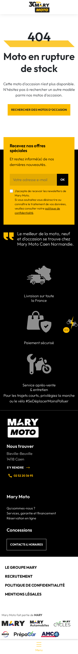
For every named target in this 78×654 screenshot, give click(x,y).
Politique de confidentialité (35, 585)
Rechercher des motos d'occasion (39, 110)
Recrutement (19, 576)
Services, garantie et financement (31, 513)
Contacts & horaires (26, 544)
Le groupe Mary (21, 567)
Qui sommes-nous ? (21, 508)
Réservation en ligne (21, 518)
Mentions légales (23, 594)
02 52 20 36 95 (20, 476)
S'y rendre (18, 467)
